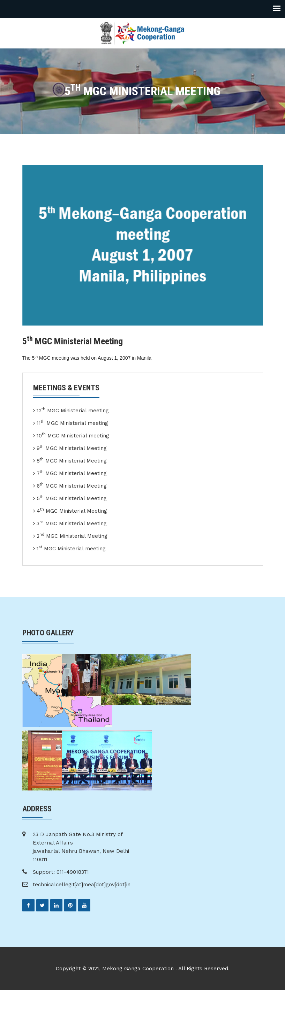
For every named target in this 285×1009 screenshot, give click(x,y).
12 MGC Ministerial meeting (73, 410)
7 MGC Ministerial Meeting (72, 472)
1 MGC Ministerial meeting (71, 548)
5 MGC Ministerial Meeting (72, 498)
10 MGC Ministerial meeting (73, 435)
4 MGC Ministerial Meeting (72, 510)
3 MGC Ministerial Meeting (72, 523)
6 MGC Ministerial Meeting (72, 485)
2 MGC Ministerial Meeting (72, 535)
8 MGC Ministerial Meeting (72, 460)
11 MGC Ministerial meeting (72, 422)
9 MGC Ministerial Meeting (72, 447)
